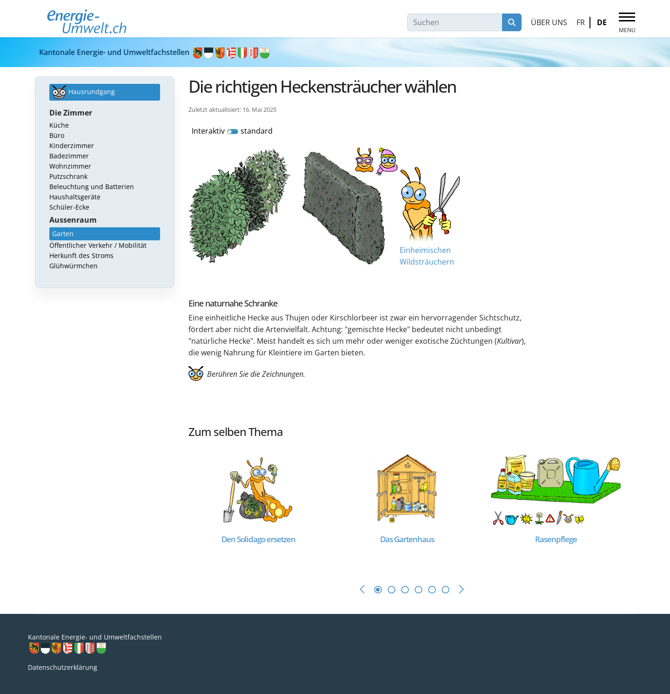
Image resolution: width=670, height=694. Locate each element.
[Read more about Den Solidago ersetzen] (258, 489)
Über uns (549, 22)
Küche (59, 125)
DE (602, 22)
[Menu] (627, 22)
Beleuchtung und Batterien (91, 186)
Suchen (512, 22)
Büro (56, 135)
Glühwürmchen (73, 265)
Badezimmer (69, 155)
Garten (63, 233)
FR (580, 22)
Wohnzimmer (70, 166)
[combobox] (454, 22)
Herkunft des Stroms (81, 255)
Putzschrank (68, 176)
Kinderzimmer (71, 145)
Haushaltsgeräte (74, 196)
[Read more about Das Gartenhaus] (407, 489)
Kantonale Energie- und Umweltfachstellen (155, 52)
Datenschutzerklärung (62, 667)
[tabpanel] (263, 508)
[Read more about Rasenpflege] (556, 489)
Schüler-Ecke (69, 207)
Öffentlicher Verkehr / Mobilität (98, 245)
